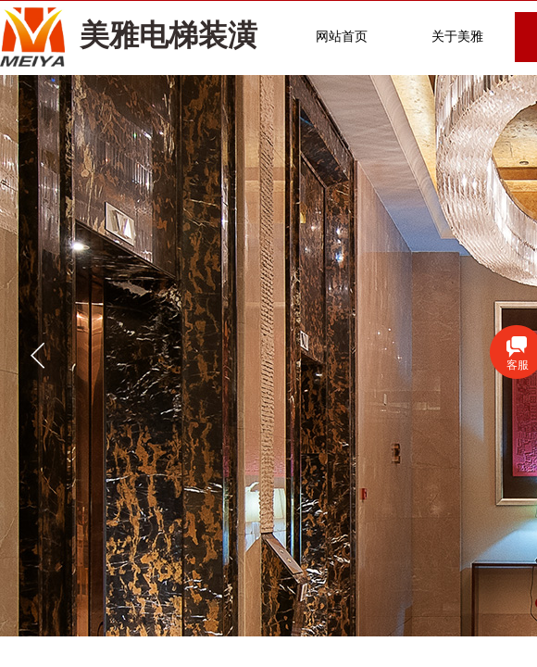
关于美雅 (457, 37)
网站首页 (342, 37)
